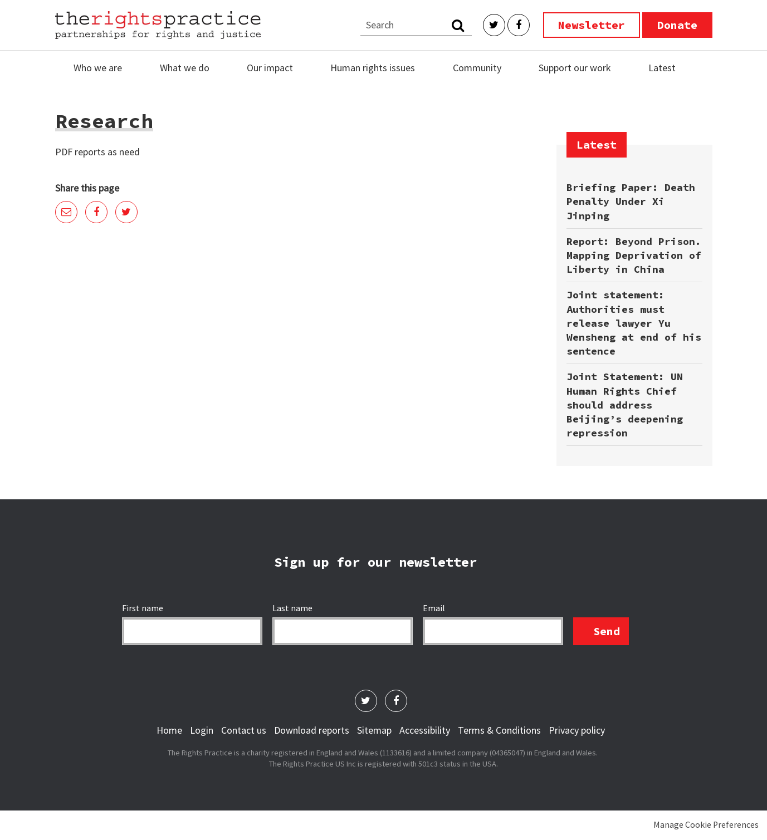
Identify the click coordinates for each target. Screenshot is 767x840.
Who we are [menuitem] (98, 67)
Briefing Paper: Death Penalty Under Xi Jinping (630, 201)
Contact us (243, 730)
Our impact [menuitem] (270, 67)
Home (169, 730)
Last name (293, 607)
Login (201, 730)
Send (606, 631)
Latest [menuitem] (662, 67)
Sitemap (374, 730)
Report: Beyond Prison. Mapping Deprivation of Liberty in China (633, 255)
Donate (677, 25)
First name (143, 607)
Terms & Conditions (499, 730)
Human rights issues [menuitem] (372, 67)
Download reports (311, 730)
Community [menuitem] (477, 67)
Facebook (518, 25)
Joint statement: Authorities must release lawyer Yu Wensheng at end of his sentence (633, 322)
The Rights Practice (158, 25)
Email (66, 212)
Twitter (494, 25)
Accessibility (424, 730)
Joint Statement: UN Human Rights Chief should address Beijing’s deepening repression (624, 404)
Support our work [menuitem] (575, 67)
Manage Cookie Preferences (706, 824)
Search (458, 25)
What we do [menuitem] (184, 67)
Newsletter (591, 25)
